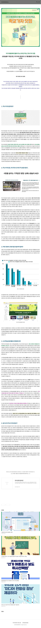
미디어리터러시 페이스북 (17, 622)
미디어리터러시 (4, 2)
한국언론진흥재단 (25, 622)
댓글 (2, 611)
